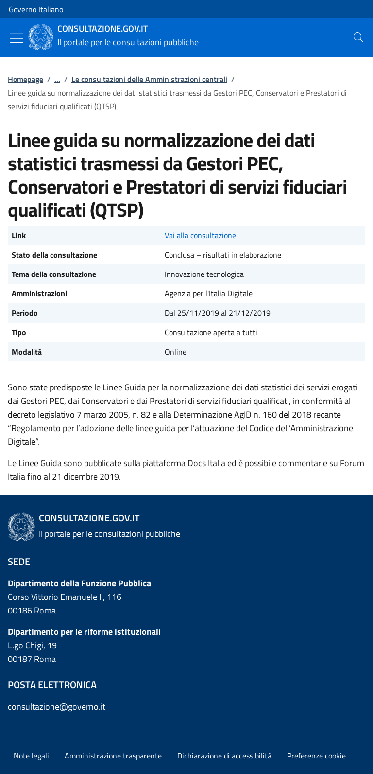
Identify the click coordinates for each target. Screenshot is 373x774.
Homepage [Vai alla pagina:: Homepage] (25, 79)
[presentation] (358, 37)
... (57, 79)
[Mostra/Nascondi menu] (16, 38)
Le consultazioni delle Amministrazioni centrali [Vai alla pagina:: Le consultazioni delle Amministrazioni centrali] (149, 79)
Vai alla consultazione (200, 235)
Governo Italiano (36, 9)
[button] (316, 755)
